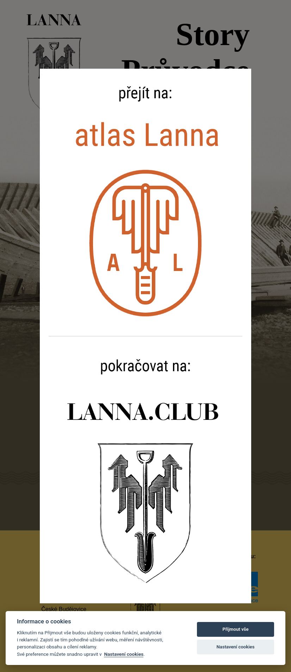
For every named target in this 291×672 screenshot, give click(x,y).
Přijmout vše (235, 629)
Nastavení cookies (123, 654)
